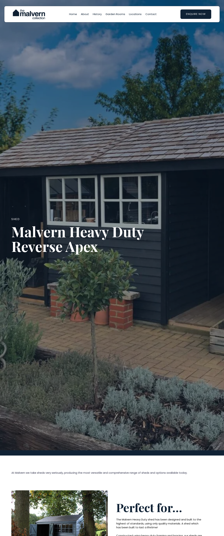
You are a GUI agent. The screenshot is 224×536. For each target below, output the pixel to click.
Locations (135, 14)
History (97, 14)
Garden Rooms (115, 14)
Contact (151, 14)
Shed (15, 219)
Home (73, 14)
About (85, 14)
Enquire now (196, 14)
